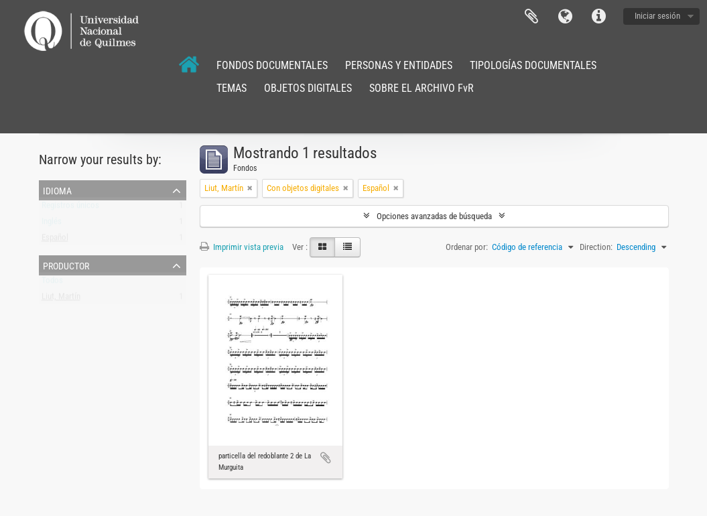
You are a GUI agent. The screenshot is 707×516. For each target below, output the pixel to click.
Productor (66, 265)
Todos (52, 283)
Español (55, 240)
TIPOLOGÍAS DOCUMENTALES (533, 65)
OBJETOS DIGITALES (308, 88)
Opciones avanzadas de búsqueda (434, 216)
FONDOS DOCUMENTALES (272, 65)
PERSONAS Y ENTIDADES (398, 65)
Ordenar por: (467, 247)
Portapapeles (531, 17)
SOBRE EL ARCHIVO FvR (421, 88)
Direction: (596, 247)
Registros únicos (70, 208)
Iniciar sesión (657, 16)
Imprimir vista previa (241, 247)
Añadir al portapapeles (325, 457)
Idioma (565, 17)
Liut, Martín (61, 299)
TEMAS (231, 88)
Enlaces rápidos (598, 17)
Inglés (52, 224)
